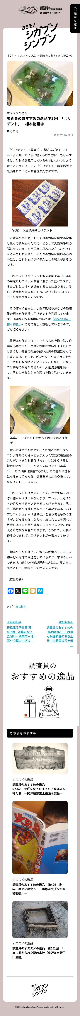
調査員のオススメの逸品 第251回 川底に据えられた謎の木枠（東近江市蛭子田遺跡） (39, 947)
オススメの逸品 (27, 55)
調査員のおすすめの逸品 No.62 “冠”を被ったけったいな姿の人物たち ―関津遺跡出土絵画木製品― (39, 783)
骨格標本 (21, 606)
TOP (10, 55)
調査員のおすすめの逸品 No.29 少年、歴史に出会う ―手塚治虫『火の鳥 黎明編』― (40, 883)
